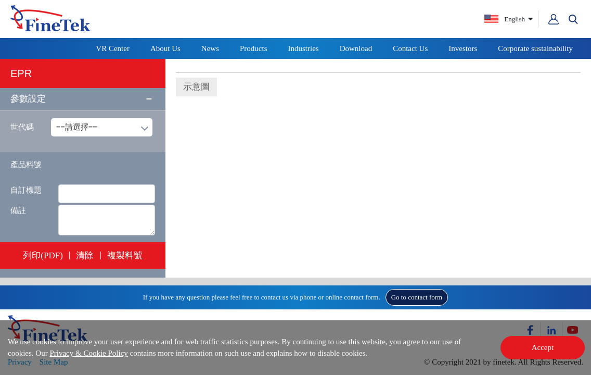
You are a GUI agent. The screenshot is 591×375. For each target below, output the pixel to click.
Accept (543, 347)
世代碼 (22, 126)
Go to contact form (417, 297)
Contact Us (410, 48)
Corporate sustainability (535, 48)
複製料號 (125, 255)
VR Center (113, 48)
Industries (303, 48)
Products (253, 48)
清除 (85, 255)
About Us (165, 48)
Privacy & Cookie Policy (88, 353)
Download (356, 48)
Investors (462, 48)
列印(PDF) (43, 255)
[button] (573, 19)
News (210, 48)
